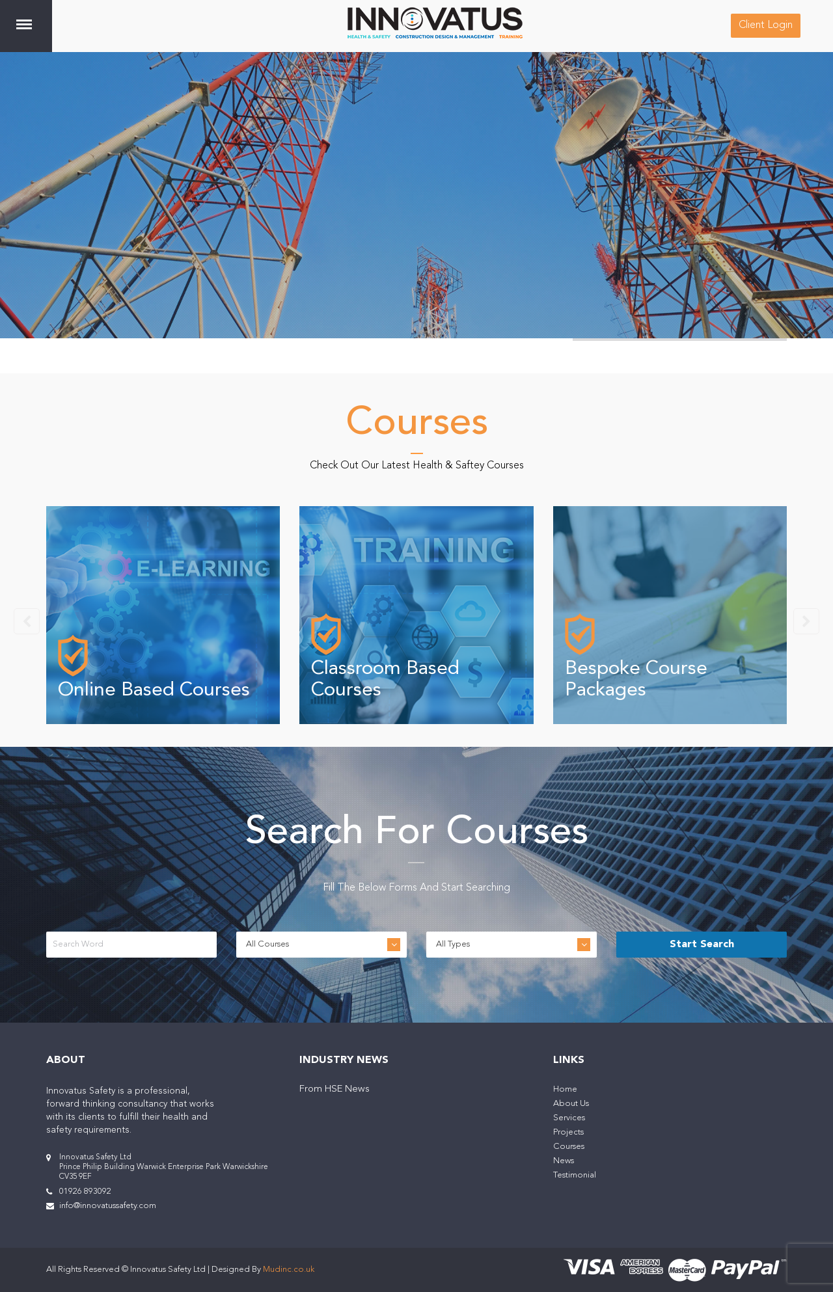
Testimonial (574, 1175)
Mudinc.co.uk (288, 1269)
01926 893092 (85, 1191)
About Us (571, 1103)
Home (565, 1089)
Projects (568, 1132)
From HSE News (334, 1089)
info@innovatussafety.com (107, 1206)
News (563, 1161)
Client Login (766, 25)
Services (569, 1118)
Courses (568, 1146)
